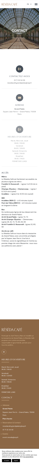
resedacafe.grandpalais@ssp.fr (19, 86)
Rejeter (16, 460)
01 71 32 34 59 (19, 83)
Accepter (6, 460)
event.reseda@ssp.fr (11, 437)
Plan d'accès (7, 419)
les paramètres (28, 457)
